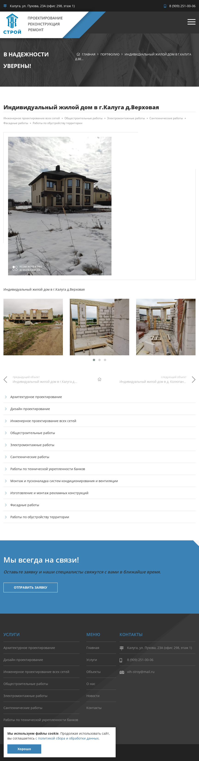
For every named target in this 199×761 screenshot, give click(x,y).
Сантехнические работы (166, 118)
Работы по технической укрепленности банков (47, 469)
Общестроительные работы (83, 118)
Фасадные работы (15, 123)
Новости (93, 696)
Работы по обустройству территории (57, 123)
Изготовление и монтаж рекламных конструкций (49, 493)
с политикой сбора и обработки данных (67, 738)
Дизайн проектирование (30, 409)
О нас (90, 684)
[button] (94, 360)
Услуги (91, 660)
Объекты (93, 672)
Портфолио (110, 54)
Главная (88, 54)
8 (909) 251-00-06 (180, 6)
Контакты (94, 708)
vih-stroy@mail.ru (137, 672)
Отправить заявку (30, 587)
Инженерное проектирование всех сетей (31, 118)
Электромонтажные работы (126, 118)
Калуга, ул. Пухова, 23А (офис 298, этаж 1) (39, 6)
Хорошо (24, 749)
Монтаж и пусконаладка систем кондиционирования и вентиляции (64, 481)
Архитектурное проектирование (36, 397)
